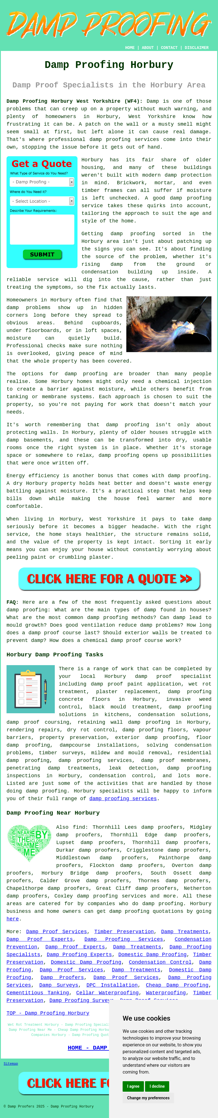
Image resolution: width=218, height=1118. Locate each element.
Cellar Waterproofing (107, 993)
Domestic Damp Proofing (152, 955)
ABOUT (148, 48)
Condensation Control (160, 962)
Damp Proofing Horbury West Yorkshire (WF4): (75, 101)
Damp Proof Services (56, 932)
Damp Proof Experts (40, 939)
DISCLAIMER (197, 48)
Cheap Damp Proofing (177, 985)
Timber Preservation (124, 932)
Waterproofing (166, 993)
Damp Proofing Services (124, 939)
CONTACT (169, 48)
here (13, 919)
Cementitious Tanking (38, 993)
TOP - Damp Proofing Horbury (48, 1013)
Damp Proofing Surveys (81, 1000)
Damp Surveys (58, 985)
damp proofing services (123, 799)
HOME (130, 48)
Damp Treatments (184, 932)
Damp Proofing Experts (79, 955)
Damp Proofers (62, 977)
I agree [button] (133, 1086)
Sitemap (11, 1064)
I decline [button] (157, 1086)
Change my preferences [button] (148, 1098)
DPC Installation (112, 985)
